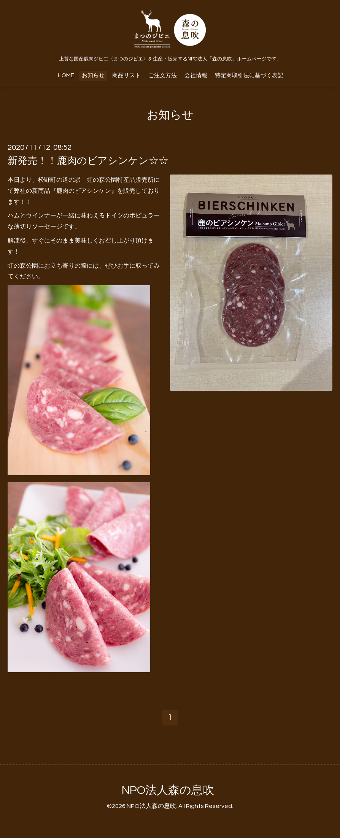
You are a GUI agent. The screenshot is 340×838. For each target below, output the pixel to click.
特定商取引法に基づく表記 (249, 75)
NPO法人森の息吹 (168, 790)
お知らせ (93, 75)
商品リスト (126, 75)
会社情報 (195, 75)
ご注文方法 (162, 75)
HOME (66, 75)
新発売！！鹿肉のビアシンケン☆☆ (88, 161)
